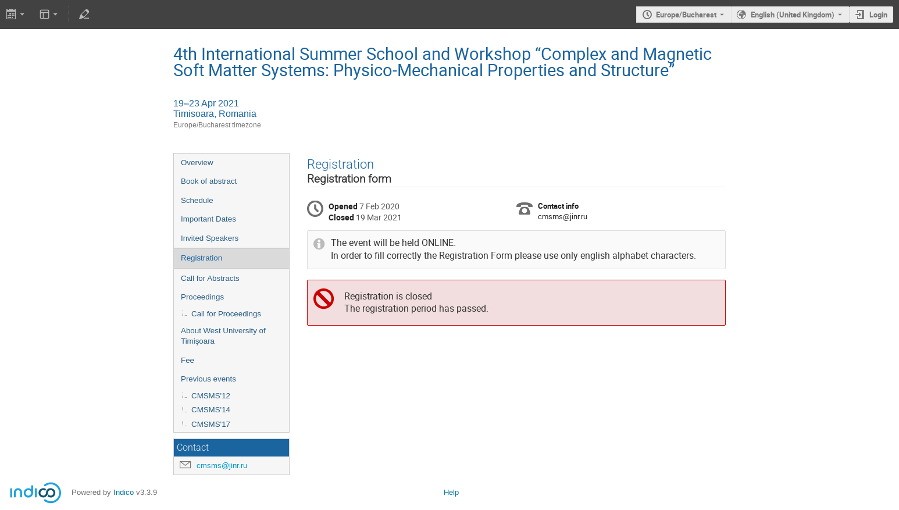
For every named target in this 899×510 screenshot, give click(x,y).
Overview (197, 162)
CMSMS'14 (210, 409)
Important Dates (208, 219)
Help (451, 492)
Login (878, 14)
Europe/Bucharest (686, 14)
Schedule (197, 200)
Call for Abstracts (210, 278)
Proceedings (202, 297)
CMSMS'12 (210, 395)
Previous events (208, 379)
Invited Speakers (209, 238)
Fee (187, 360)
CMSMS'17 (210, 424)
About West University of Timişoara (223, 336)
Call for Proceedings (226, 313)
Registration (201, 258)
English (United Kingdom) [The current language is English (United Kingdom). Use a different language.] (792, 14)
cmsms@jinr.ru (222, 465)
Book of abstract (209, 181)
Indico (123, 492)
